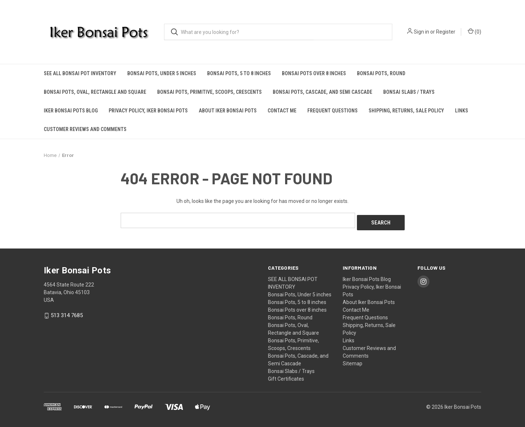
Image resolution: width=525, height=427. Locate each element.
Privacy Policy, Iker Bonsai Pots (148, 111)
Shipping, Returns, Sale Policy (406, 111)
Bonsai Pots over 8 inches (314, 73)
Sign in (421, 32)
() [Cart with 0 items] (474, 31)
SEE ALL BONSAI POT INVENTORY (80, 73)
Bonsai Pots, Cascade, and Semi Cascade (322, 92)
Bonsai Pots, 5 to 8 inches (239, 73)
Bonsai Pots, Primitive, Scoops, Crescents (209, 92)
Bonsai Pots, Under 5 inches (161, 73)
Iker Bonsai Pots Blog (71, 111)
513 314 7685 (67, 313)
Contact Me (282, 111)
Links (461, 111)
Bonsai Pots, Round (381, 73)
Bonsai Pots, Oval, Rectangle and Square (95, 92)
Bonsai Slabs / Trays (409, 92)
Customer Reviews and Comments (85, 129)
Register (445, 32)
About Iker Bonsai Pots (228, 111)
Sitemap (352, 361)
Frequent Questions (332, 111)
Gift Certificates (286, 376)
